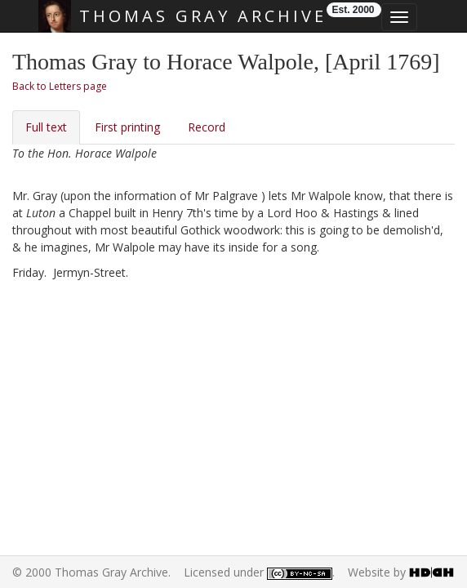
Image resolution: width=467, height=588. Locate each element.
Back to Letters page (59, 86)
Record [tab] (206, 127)
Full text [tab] (46, 127)
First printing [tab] (127, 127)
